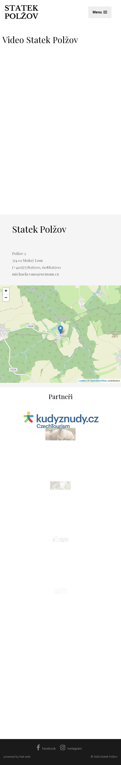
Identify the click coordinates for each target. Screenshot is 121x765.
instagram (71, 749)
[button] (99, 12)
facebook (46, 749)
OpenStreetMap (98, 380)
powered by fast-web (17, 756)
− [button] (6, 298)
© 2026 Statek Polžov (104, 756)
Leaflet (82, 380)
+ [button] (6, 291)
